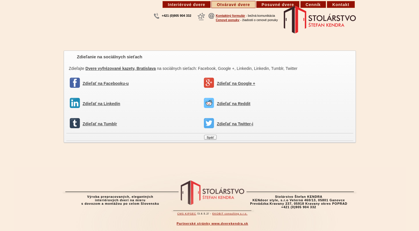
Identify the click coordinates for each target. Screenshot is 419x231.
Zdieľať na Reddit (233, 103)
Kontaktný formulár (230, 15)
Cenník (313, 4)
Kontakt (340, 4)
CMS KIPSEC (186, 213)
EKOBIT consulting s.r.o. (229, 213)
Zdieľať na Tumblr (100, 124)
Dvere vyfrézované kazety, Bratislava (120, 68)
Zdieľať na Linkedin (101, 103)
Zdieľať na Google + (236, 83)
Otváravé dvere (233, 4)
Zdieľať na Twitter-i (235, 124)
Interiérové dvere (186, 4)
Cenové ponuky (227, 20)
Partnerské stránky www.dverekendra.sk (212, 223)
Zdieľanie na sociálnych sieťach (109, 56)
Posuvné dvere (278, 4)
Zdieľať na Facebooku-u (106, 83)
